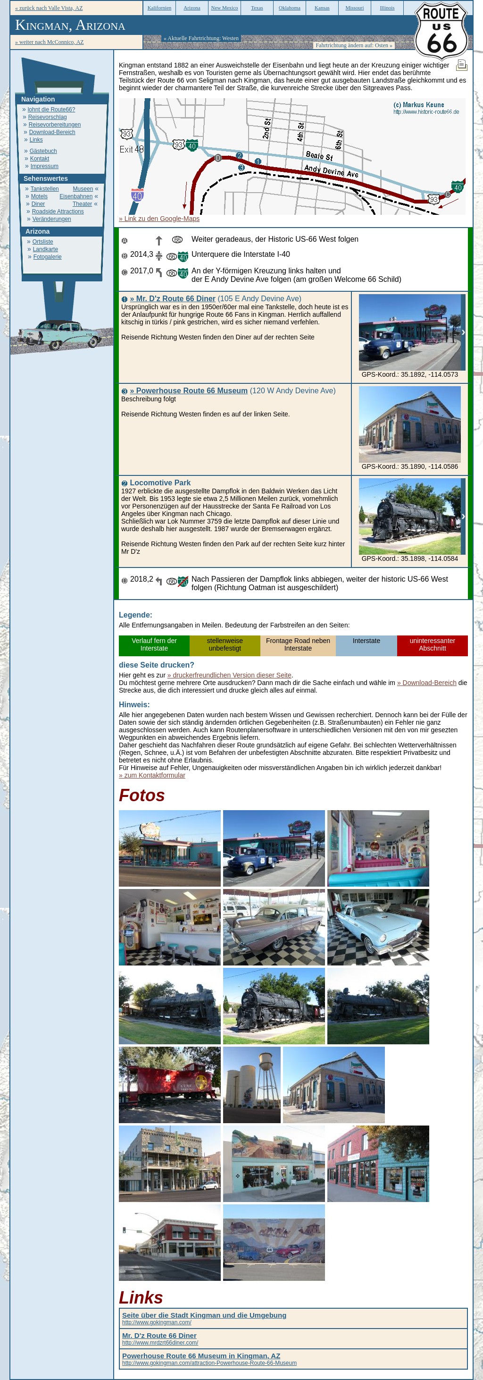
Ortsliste (43, 241)
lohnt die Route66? (51, 109)
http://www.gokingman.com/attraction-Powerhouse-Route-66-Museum (209, 1359)
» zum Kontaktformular (152, 775)
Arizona (191, 7)
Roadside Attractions (58, 211)
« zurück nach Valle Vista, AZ (49, 8)
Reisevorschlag (47, 117)
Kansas (322, 7)
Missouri (354, 7)
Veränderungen (52, 219)
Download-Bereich (52, 132)
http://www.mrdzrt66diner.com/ (160, 1339)
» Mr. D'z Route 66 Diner (173, 299)
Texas (257, 7)
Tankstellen (45, 189)
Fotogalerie (47, 257)
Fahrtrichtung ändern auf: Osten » (354, 45)
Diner (38, 204)
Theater (82, 204)
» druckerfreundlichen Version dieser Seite (229, 675)
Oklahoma (289, 7)
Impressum (44, 166)
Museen (83, 189)
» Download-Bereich (427, 682)
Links (36, 139)
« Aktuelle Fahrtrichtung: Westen (201, 38)
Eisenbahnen (75, 196)
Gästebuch (43, 151)
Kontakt (40, 158)
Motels (39, 196)
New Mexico (224, 7)
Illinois (387, 7)
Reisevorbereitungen (55, 124)
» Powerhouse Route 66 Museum (189, 391)
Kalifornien (160, 7)
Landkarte (45, 249)
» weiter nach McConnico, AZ (49, 42)
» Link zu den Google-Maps (159, 218)
